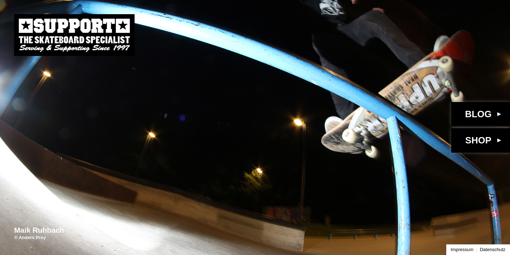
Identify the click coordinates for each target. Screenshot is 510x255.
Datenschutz (492, 249)
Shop (478, 140)
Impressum (462, 249)
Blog (478, 114)
